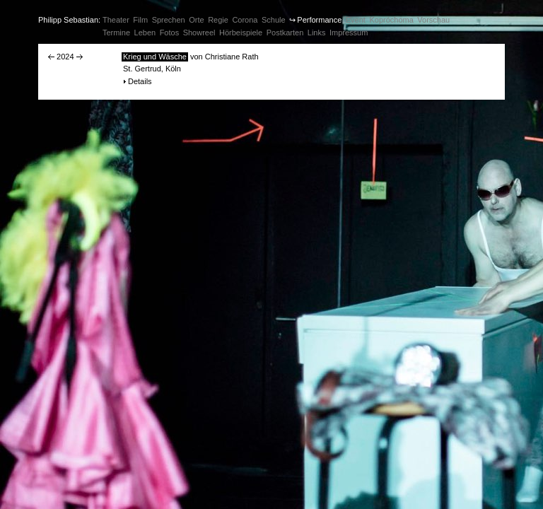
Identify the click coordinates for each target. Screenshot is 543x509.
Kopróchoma (391, 20)
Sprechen (168, 20)
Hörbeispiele (240, 32)
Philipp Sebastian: (69, 20)
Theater (116, 20)
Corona (244, 20)
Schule (274, 20)
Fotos (170, 32)
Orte (196, 20)
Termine (116, 32)
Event (356, 20)
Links (317, 32)
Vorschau (433, 20)
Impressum (348, 32)
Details (140, 81)
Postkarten (285, 32)
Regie (218, 20)
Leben (145, 32)
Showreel (199, 32)
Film (140, 20)
